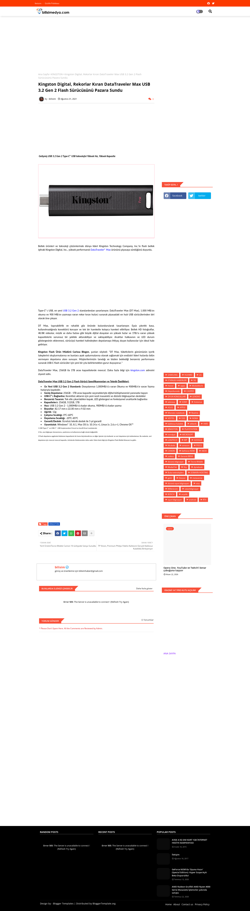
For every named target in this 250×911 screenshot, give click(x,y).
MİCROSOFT (187, 434)
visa (198, 483)
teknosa (171, 402)
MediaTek (172, 467)
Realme (194, 412)
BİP (185, 440)
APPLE (182, 407)
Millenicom (173, 488)
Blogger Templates (63, 903)
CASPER (190, 391)
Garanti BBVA (187, 456)
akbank (193, 423)
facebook (177, 195)
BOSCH (171, 494)
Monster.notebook (176, 412)
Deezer (182, 478)
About (176, 904)
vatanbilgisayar (192, 488)
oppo (182, 385)
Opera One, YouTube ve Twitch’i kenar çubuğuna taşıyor (184, 569)
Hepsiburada (174, 391)
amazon (185, 445)
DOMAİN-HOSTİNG (199, 472)
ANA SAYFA (169, 653)
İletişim (175, 854)
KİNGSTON (57, 74)
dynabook (198, 467)
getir (170, 478)
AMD (205, 423)
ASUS (170, 407)
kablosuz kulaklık (175, 423)
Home (168, 904)
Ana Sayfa (43, 74)
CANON (171, 450)
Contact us (187, 904)
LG (200, 374)
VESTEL (171, 418)
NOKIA (195, 418)
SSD (183, 418)
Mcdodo (171, 445)
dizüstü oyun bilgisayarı (178, 483)
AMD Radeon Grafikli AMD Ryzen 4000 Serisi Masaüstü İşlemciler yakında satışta (191, 889)
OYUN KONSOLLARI (176, 396)
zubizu (171, 456)
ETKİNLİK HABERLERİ (177, 380)
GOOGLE (198, 440)
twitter (202, 195)
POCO (199, 445)
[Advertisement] (125, 42)
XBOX (204, 450)
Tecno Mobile (197, 461)
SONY (184, 402)
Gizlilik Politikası (52, 3)
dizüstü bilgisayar (176, 461)
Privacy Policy (202, 904)
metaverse (197, 478)
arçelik (184, 494)
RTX (204, 499)
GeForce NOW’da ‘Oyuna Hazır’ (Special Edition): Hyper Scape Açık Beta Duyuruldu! (189, 872)
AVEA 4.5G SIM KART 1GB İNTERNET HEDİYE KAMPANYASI (189, 841)
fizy (185, 467)
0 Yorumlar (147, 619)
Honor (171, 385)
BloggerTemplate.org (104, 903)
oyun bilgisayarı (175, 499)
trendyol (171, 434)
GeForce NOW (188, 450)
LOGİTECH (172, 440)
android (192, 499)
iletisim (38, 3)
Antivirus (198, 402)
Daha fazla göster (144, 588)
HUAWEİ (188, 374)
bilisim (60, 567)
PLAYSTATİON (191, 429)
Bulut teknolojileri (176, 472)
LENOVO (196, 396)
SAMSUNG (173, 374)
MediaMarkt (197, 385)
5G (194, 380)
